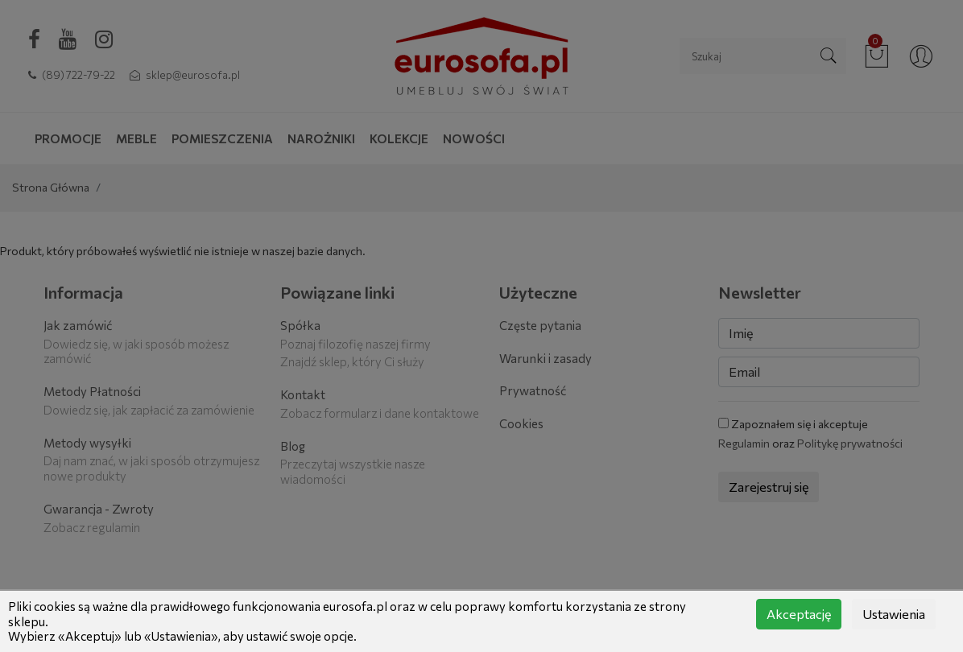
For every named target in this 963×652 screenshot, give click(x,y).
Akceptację (799, 613)
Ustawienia (893, 613)
